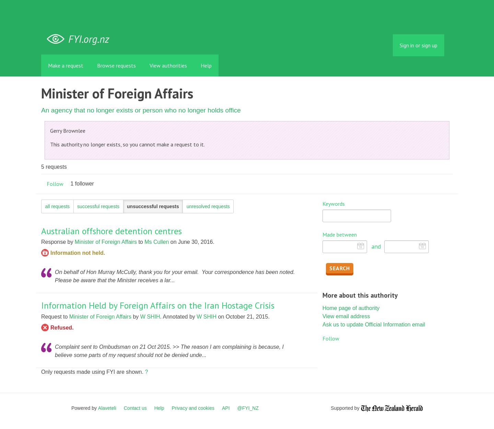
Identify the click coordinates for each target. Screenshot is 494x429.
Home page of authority (350, 308)
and (376, 246)
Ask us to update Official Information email (373, 324)
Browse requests (116, 65)
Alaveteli (107, 408)
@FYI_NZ (248, 408)
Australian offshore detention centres (111, 231)
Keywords (333, 203)
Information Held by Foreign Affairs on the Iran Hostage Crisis (157, 305)
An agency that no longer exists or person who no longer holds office (141, 110)
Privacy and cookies (193, 408)
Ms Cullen (156, 242)
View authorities (168, 65)
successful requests (98, 206)
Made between (339, 234)
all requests (57, 206)
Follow (55, 183)
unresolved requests (208, 206)
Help (206, 65)
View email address (346, 316)
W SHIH (150, 317)
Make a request (65, 65)
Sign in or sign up (418, 45)
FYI (80, 39)
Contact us (135, 408)
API (226, 408)
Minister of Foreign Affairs (106, 242)
